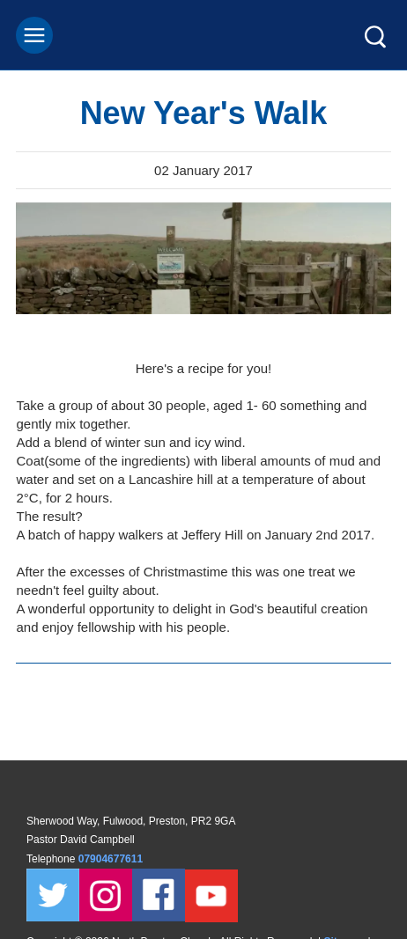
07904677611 (112, 859)
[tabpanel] (203, 258)
